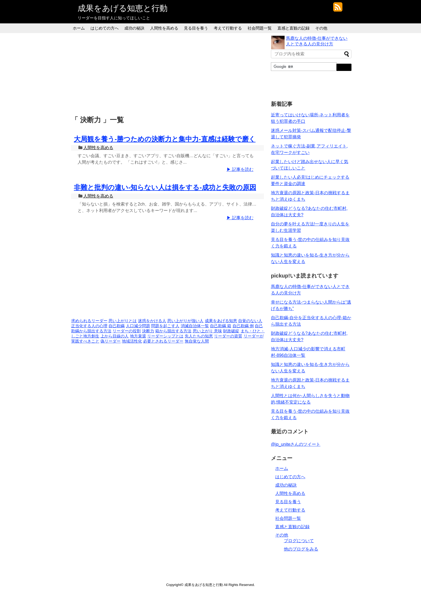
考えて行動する (228, 28)
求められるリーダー (89, 321)
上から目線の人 (114, 336)
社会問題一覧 (260, 28)
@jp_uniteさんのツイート (295, 444)
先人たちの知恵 (199, 336)
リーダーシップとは (165, 336)
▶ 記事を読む (240, 169)
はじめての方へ (104, 28)
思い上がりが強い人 (185, 321)
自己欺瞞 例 (243, 326)
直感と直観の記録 (293, 28)
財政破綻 (231, 331)
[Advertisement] (169, 73)
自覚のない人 (250, 321)
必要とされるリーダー (163, 341)
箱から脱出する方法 (173, 331)
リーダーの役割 (126, 331)
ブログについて (299, 540)
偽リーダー (110, 341)
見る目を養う (196, 28)
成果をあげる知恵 (221, 321)
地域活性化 (132, 341)
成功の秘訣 (134, 28)
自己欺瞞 (116, 326)
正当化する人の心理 (89, 326)
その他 (321, 28)
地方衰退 (138, 336)
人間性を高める (164, 28)
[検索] (303, 67)
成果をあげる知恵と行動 (123, 8)
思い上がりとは (122, 321)
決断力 (148, 331)
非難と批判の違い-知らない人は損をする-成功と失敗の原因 (165, 187)
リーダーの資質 (228, 336)
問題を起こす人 (165, 326)
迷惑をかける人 (152, 321)
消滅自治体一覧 (195, 326)
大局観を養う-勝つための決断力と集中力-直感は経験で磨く (165, 139)
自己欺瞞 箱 (220, 326)
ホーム (79, 28)
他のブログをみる (301, 549)
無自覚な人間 (197, 341)
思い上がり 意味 (207, 331)
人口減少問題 (138, 326)
